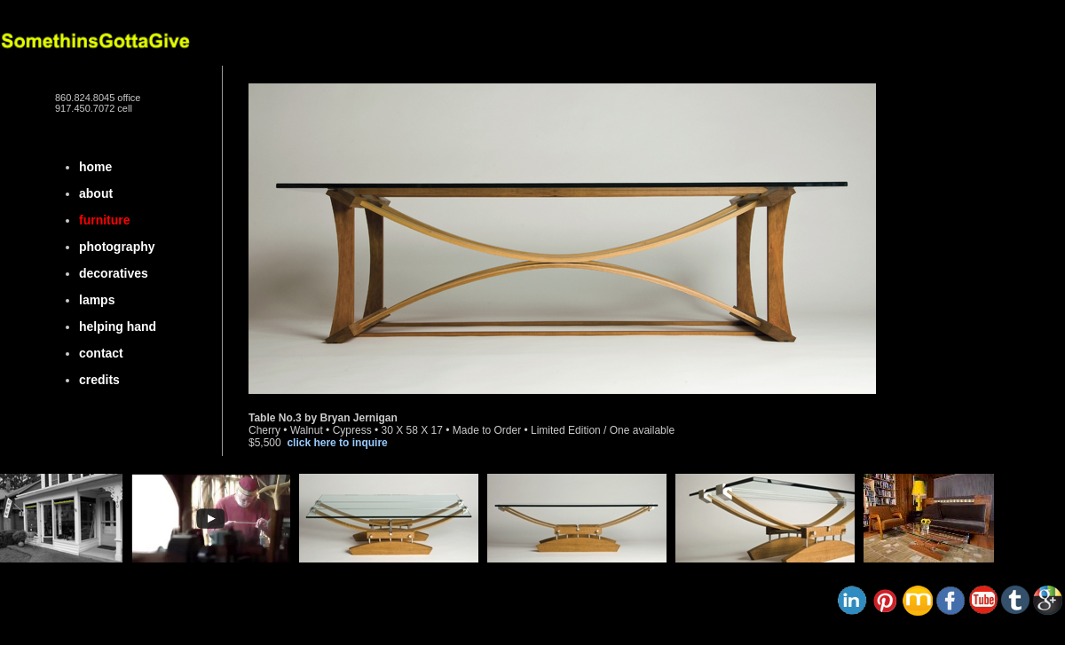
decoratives (113, 273)
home (95, 167)
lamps (96, 300)
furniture (104, 220)
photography (117, 247)
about (96, 193)
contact (101, 353)
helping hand (117, 326)
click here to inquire (337, 443)
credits (99, 380)
